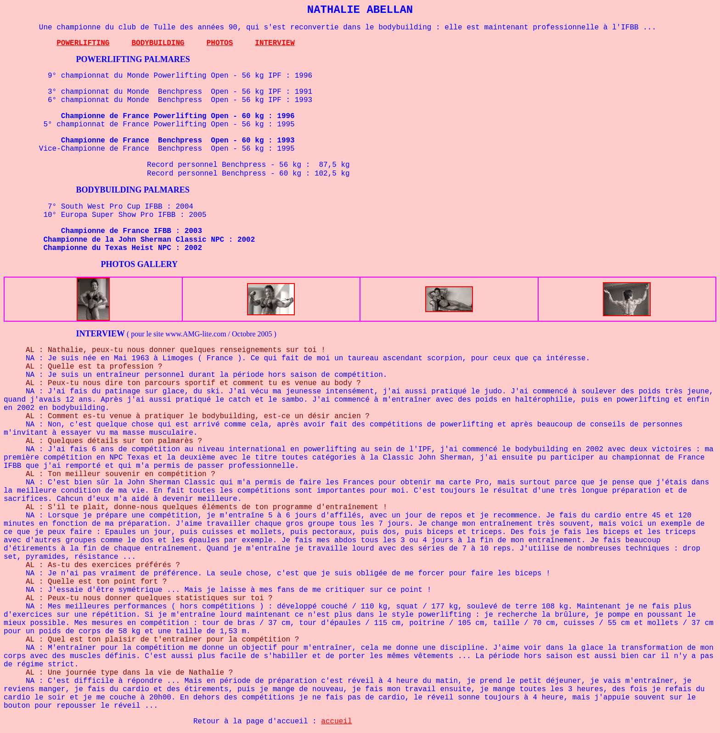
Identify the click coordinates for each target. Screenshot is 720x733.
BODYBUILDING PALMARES (133, 189)
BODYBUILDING (157, 43)
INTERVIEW (274, 43)
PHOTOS (220, 43)
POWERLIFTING (82, 43)
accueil (336, 721)
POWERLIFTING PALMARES (133, 59)
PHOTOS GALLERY (139, 264)
